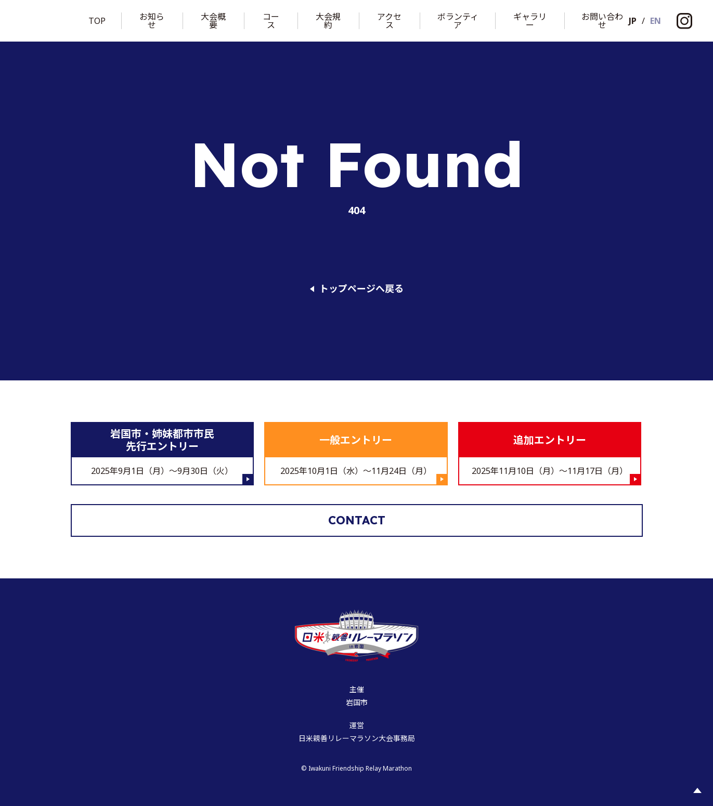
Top (97, 21)
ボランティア (457, 20)
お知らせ (151, 20)
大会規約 (328, 20)
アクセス (389, 20)
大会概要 (213, 20)
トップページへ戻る (361, 289)
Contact (356, 520)
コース (271, 20)
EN (655, 21)
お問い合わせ (602, 20)
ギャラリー (530, 20)
